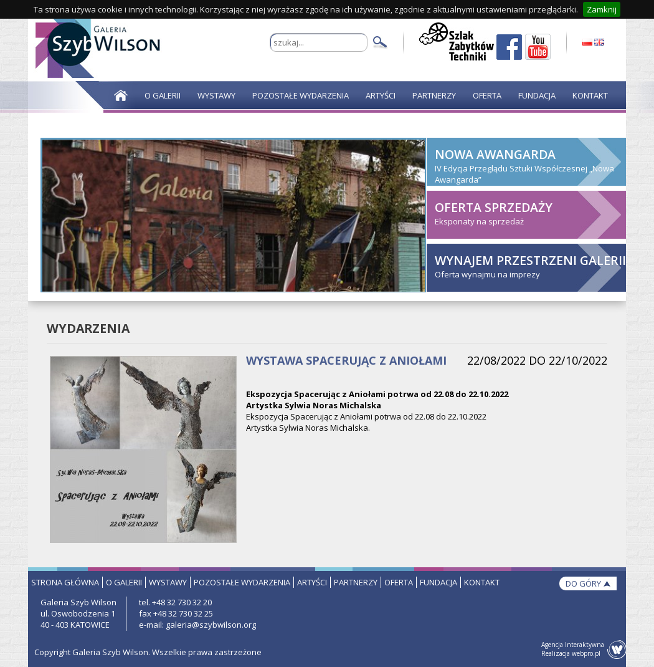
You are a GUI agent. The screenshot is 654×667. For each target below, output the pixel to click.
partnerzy (355, 582)
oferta (398, 582)
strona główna (65, 582)
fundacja (438, 582)
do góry (583, 583)
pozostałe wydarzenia (242, 582)
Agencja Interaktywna (572, 644)
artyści (312, 582)
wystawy (168, 582)
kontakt (482, 582)
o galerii (124, 582)
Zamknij (602, 9)
